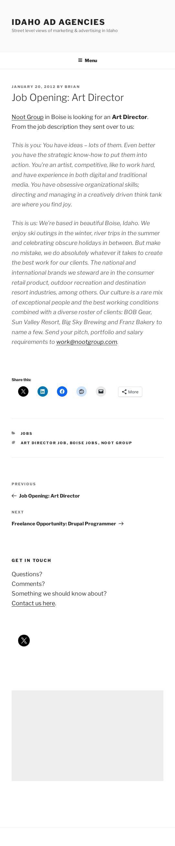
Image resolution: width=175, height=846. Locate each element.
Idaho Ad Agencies (58, 22)
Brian (72, 86)
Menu (87, 60)
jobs (27, 433)
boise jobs (84, 443)
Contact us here (33, 603)
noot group (117, 443)
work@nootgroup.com (86, 341)
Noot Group (28, 117)
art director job (44, 443)
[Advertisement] (87, 735)
